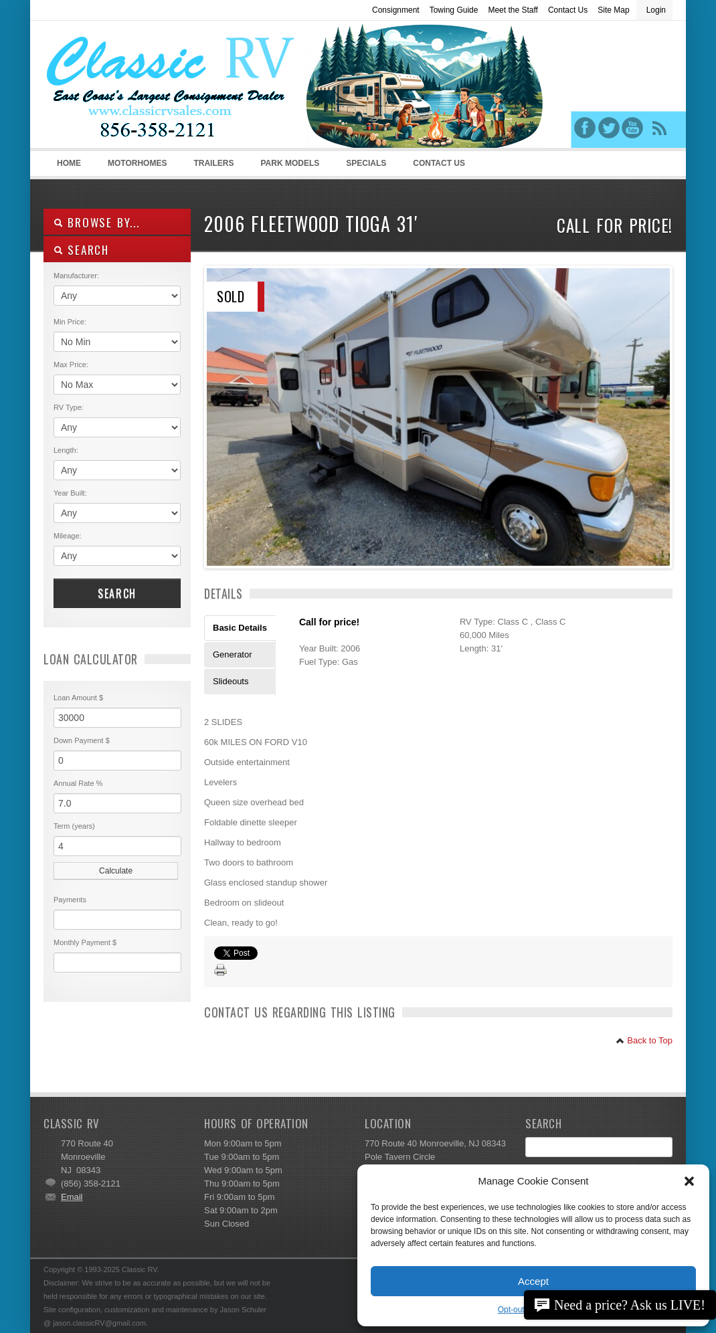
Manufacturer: (76, 276)
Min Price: (70, 322)
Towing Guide (454, 10)
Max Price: (71, 365)
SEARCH (81, 249)
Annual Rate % (78, 783)
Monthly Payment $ (85, 942)
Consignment (396, 10)
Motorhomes (135, 167)
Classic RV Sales (143, 87)
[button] (689, 1181)
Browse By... (97, 222)
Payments (70, 900)
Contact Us (568, 10)
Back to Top (644, 1040)
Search (117, 593)
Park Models (289, 163)
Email (72, 1197)
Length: (66, 450)
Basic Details (240, 628)
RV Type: (69, 407)
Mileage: (68, 536)
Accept (533, 1281)
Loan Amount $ (78, 698)
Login (656, 10)
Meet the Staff (513, 10)
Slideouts (230, 681)
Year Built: (70, 493)
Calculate (115, 871)
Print (221, 970)
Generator (232, 654)
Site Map (613, 10)
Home (69, 163)
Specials (366, 163)
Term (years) (74, 826)
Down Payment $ (82, 740)
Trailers (211, 167)
